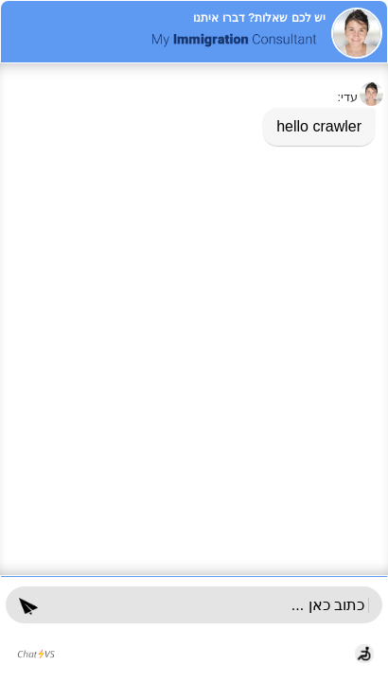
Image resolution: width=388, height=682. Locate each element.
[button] (28, 605)
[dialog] (194, 317)
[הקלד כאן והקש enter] (210, 605)
